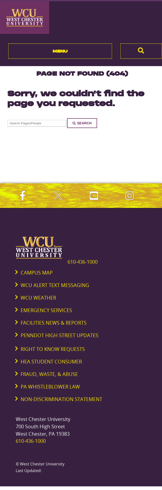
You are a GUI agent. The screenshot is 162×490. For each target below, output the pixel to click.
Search (82, 123)
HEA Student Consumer (51, 361)
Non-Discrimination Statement (61, 399)
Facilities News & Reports (54, 322)
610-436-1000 (83, 262)
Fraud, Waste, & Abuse (49, 374)
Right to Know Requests (53, 349)
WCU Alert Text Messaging (55, 285)
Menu (60, 51)
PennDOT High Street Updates (59, 335)
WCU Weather (38, 297)
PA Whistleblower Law (50, 386)
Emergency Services (46, 310)
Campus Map (37, 272)
